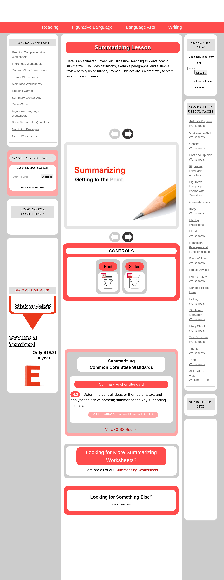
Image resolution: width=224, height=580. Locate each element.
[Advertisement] (33, 261)
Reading (50, 27)
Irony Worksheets (197, 211)
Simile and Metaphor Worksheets (197, 315)
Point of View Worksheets (198, 279)
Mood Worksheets (197, 234)
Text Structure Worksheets (198, 339)
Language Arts (140, 27)
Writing (175, 27)
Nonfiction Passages (25, 129)
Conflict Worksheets (197, 146)
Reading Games (23, 90)
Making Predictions (196, 222)
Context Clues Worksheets (29, 70)
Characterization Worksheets (200, 135)
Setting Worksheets (197, 301)
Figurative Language (92, 27)
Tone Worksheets (197, 362)
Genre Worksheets (24, 136)
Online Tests (20, 104)
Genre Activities (199, 202)
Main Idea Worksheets (27, 84)
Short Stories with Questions (31, 122)
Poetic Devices (199, 269)
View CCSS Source (121, 429)
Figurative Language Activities (195, 171)
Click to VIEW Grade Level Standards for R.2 (123, 414)
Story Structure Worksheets (199, 328)
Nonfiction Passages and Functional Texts (199, 247)
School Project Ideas (199, 290)
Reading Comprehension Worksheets (28, 54)
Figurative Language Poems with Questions (196, 188)
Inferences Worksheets (27, 63)
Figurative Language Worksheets (25, 113)
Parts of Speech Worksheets (200, 261)
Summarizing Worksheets (137, 470)
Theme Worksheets (25, 77)
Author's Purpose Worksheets (200, 123)
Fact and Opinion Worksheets (200, 157)
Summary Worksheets (26, 97)
